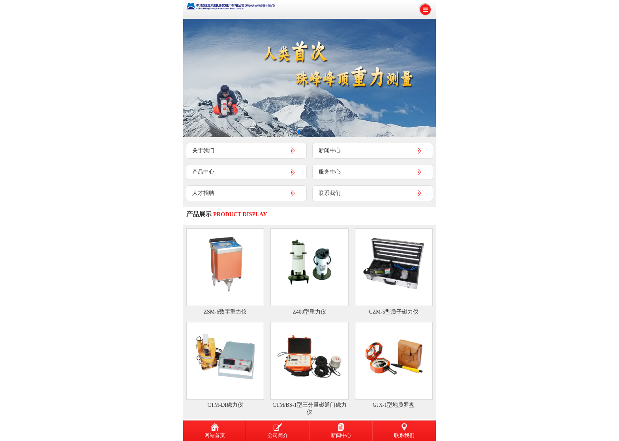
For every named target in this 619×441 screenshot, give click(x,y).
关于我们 (203, 150)
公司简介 (278, 430)
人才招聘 (203, 193)
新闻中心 (330, 150)
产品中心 (203, 171)
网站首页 (214, 430)
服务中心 (330, 171)
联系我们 (330, 193)
